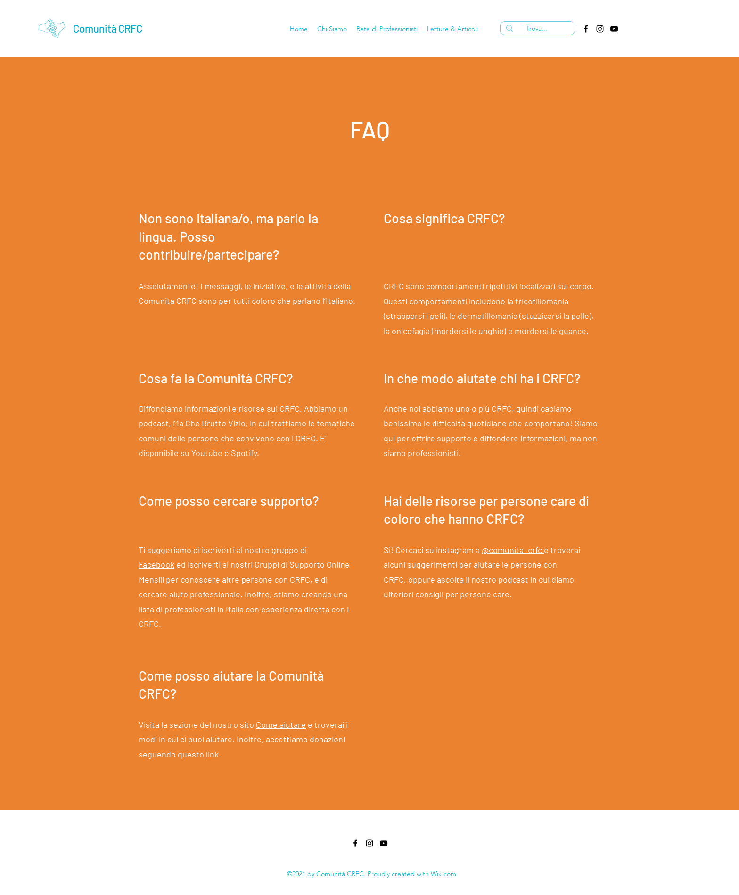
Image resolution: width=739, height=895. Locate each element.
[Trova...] (536, 28)
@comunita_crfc (513, 550)
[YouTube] (614, 28)
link (212, 754)
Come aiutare (281, 724)
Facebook (156, 564)
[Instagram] (600, 28)
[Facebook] (586, 28)
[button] (332, 29)
